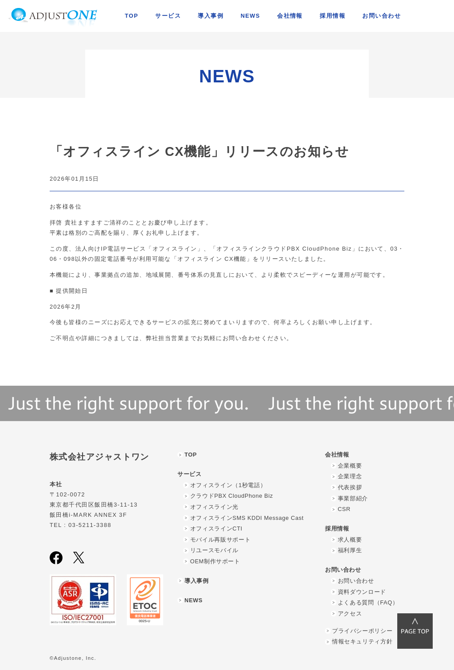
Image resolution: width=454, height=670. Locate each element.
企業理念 (350, 476)
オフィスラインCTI (216, 528)
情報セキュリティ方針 (362, 641)
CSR (344, 509)
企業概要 (350, 465)
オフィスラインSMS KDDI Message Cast (247, 518)
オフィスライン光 (214, 506)
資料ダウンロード (362, 592)
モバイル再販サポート (220, 539)
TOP (131, 15)
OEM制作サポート (215, 561)
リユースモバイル (214, 550)
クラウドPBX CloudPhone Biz (231, 495)
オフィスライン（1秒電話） (228, 485)
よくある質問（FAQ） (368, 602)
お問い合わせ (356, 580)
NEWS (250, 15)
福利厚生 (350, 550)
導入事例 (210, 15)
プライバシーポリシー (362, 630)
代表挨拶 (350, 487)
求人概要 (350, 539)
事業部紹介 (353, 498)
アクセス (350, 613)
